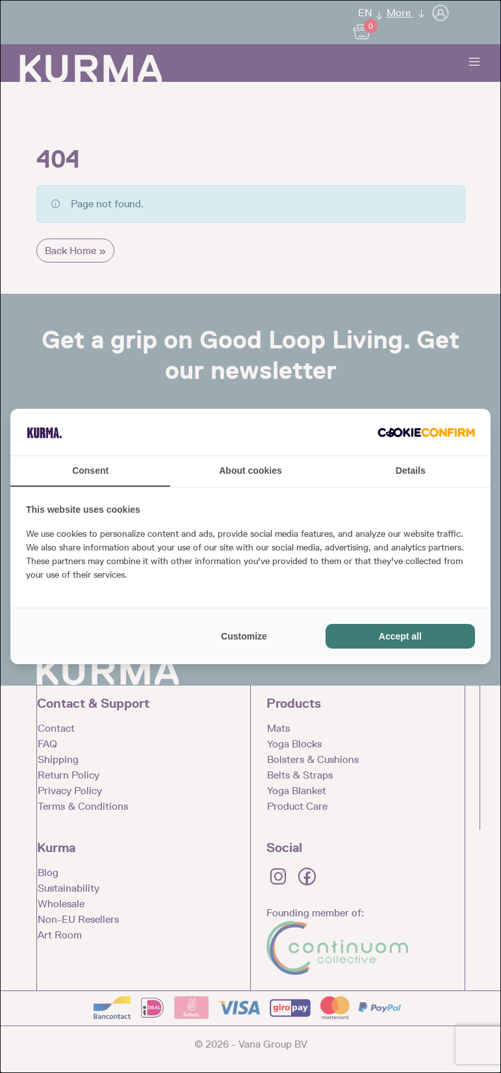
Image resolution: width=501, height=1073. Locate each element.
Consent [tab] (90, 470)
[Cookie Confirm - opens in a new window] (426, 432)
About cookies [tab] (250, 470)
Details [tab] (411, 470)
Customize (244, 636)
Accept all (400, 636)
